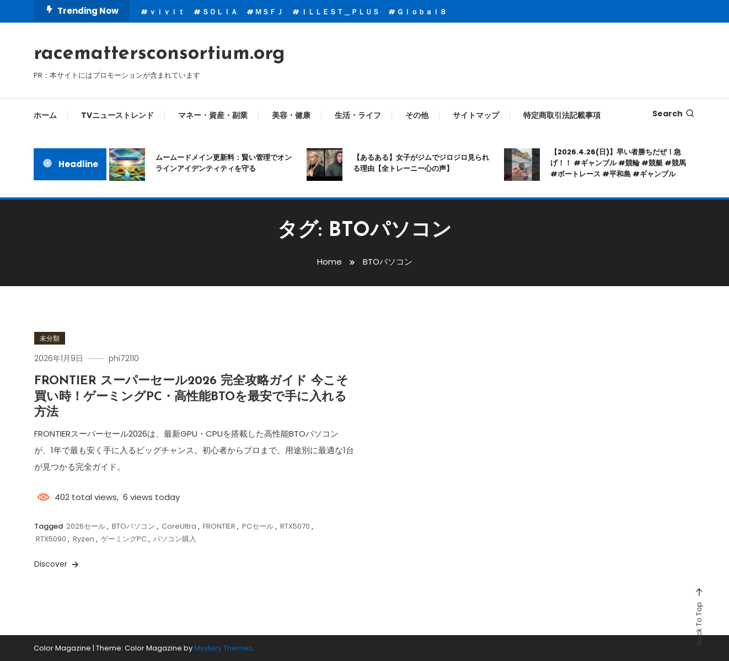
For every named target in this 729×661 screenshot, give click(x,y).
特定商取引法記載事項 (562, 115)
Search (673, 113)
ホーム (45, 115)
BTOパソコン (133, 526)
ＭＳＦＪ (269, 12)
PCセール (258, 526)
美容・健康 (291, 115)
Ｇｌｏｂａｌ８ (421, 12)
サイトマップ (476, 115)
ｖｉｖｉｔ (167, 12)
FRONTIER (219, 526)
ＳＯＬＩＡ (220, 12)
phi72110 (124, 358)
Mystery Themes (223, 648)
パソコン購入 (174, 539)
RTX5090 (51, 539)
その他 (416, 115)
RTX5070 (295, 526)
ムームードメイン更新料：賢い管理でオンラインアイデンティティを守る (224, 163)
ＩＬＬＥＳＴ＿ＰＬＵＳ (340, 12)
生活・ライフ (358, 115)
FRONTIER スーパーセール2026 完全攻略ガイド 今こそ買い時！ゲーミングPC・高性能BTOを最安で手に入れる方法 (191, 397)
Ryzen (83, 539)
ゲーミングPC (124, 539)
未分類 (50, 338)
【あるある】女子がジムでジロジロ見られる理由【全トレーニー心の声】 (421, 163)
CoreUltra (179, 526)
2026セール (85, 526)
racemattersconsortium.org (159, 54)
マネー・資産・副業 (213, 115)
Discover (57, 563)
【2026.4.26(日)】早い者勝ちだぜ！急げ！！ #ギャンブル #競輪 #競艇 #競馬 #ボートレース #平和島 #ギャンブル (618, 163)
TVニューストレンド (117, 115)
